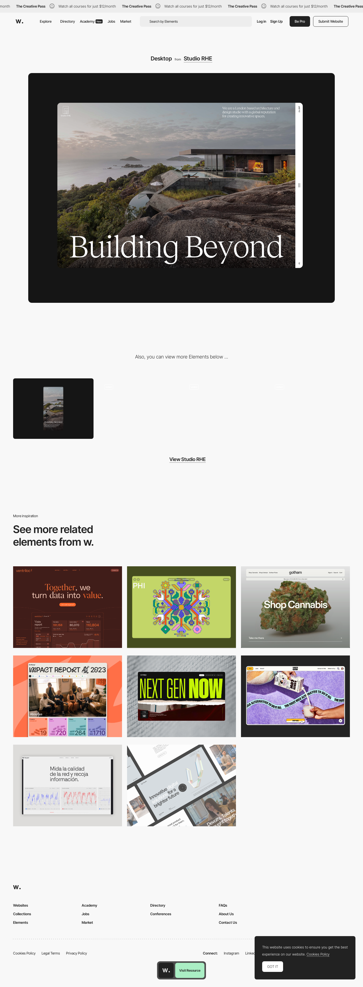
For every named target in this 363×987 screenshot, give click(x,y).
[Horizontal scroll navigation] (309, 408)
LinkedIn (251, 953)
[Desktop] (67, 607)
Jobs (111, 21)
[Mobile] (53, 408)
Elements (20, 922)
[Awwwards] (19, 21)
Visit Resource (189, 970)
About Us (226, 914)
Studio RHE (198, 58)
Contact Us (228, 922)
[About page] (224, 408)
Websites (20, 905)
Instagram (231, 953)
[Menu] (139, 408)
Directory (67, 21)
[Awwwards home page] (166, 970)
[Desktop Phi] (181, 607)
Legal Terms (51, 953)
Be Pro (300, 21)
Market (125, 21)
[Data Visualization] (67, 785)
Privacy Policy (76, 953)
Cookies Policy (24, 953)
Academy (91, 21)
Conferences (160, 914)
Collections (22, 914)
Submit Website (330, 21)
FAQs (223, 905)
